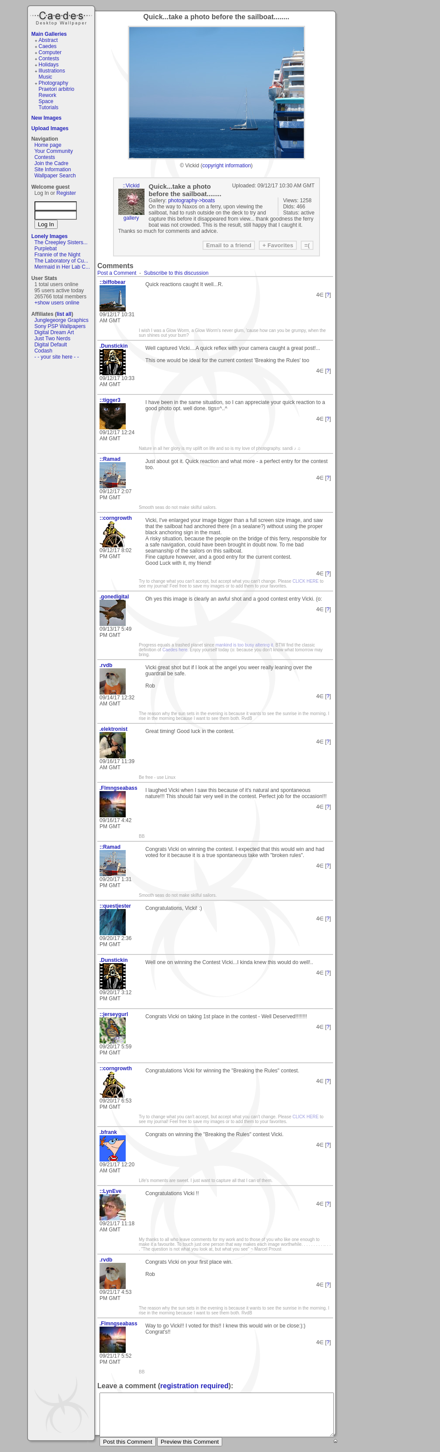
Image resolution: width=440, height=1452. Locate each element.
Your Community (53, 151)
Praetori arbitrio (56, 89)
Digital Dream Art (54, 332)
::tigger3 (110, 400)
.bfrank (108, 1132)
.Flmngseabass (119, 788)
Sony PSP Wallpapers (60, 326)
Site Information (52, 169)
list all (64, 314)
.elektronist (113, 729)
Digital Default (50, 345)
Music (45, 77)
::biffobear (112, 282)
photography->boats (191, 200)
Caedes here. (175, 649)
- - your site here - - (56, 357)
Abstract (48, 40)
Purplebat (45, 248)
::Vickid (131, 186)
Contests (48, 58)
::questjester (115, 906)
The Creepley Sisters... (61, 242)
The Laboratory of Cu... (61, 261)
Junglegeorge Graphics (61, 320)
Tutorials (48, 107)
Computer (50, 52)
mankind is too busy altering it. (245, 645)
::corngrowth (116, 518)
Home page (48, 145)
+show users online (56, 303)
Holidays (48, 65)
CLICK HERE (305, 581)
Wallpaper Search (55, 176)
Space (45, 101)
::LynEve (110, 1191)
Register (66, 193)
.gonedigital (114, 597)
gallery (131, 218)
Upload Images (50, 128)
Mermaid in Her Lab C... (62, 267)
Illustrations (51, 71)
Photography (53, 83)
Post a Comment (116, 273)
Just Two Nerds (52, 338)
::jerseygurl (114, 1014)
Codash (43, 351)
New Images (46, 118)
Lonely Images (49, 236)
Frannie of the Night (57, 255)
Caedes (62, 17)
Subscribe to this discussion (176, 273)
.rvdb (106, 665)
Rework (47, 95)
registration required (194, 1386)
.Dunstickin (114, 346)
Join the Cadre (51, 163)
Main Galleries (49, 34)
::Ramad (110, 459)
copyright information (226, 165)
